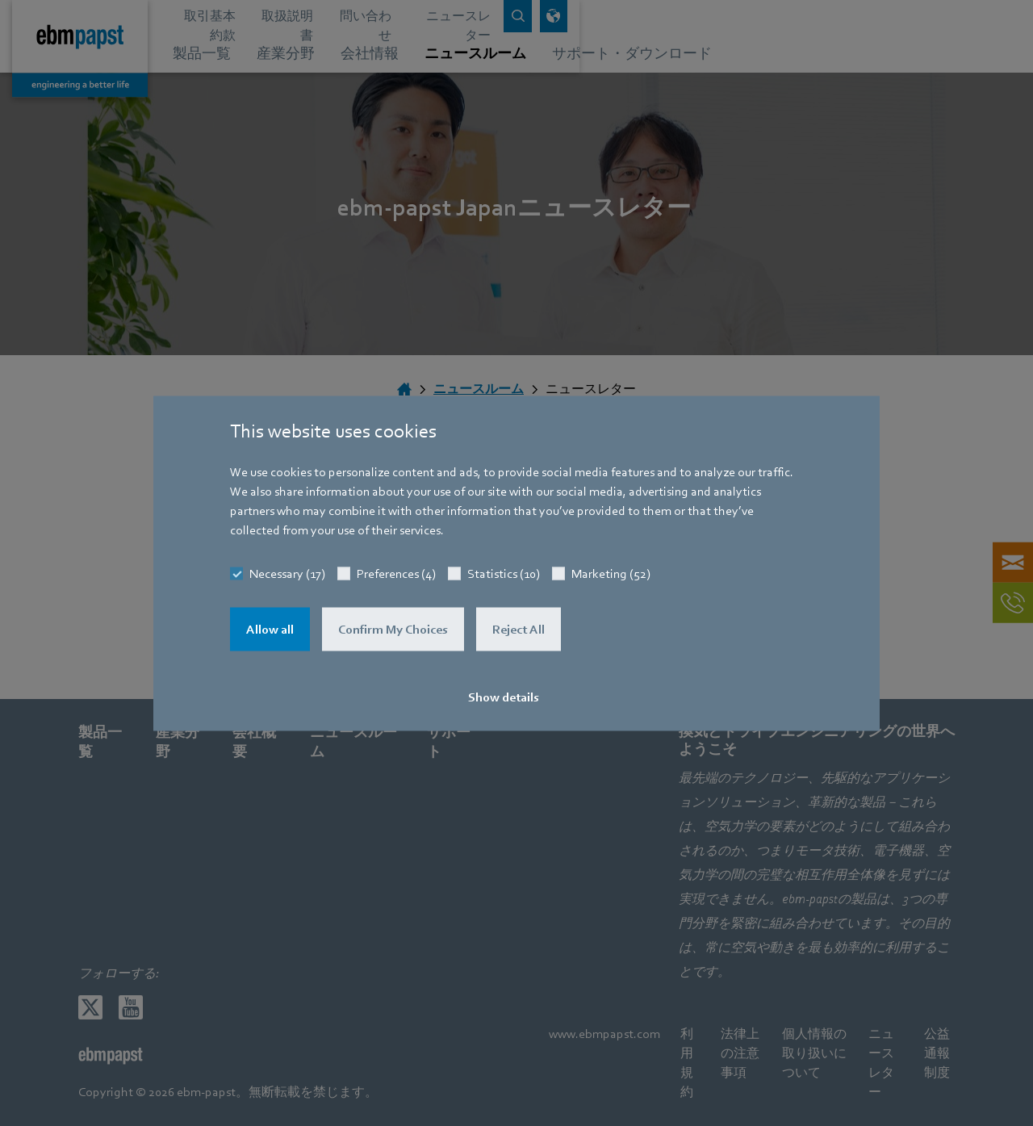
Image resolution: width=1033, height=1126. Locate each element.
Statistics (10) (503, 573)
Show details (503, 696)
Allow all (270, 629)
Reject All (518, 629)
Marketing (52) (610, 573)
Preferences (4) (396, 573)
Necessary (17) (287, 573)
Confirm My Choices (393, 629)
